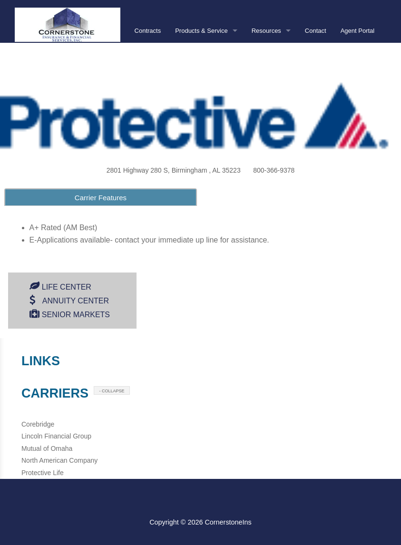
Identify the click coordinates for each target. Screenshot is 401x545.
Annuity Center (75, 301)
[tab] (100, 197)
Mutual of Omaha (46, 448)
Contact (315, 30)
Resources (266, 30)
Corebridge (37, 424)
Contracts (148, 30)
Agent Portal (358, 30)
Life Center (66, 287)
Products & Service (201, 30)
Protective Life (42, 473)
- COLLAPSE (112, 391)
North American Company (59, 460)
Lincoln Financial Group (56, 436)
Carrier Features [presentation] (101, 198)
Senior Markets (76, 315)
